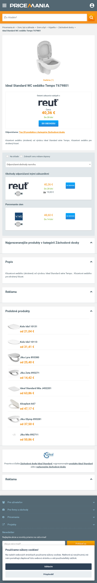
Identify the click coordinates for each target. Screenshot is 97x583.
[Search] (91, 17)
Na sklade (14, 156)
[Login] (92, 6)
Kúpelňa (52, 27)
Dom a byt (41, 27)
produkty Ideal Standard (81, 463)
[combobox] (48, 164)
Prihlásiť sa (81, 543)
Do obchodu (48, 123)
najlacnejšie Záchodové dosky (51, 467)
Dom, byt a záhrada (26, 27)
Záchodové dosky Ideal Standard (36, 463)
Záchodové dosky (66, 27)
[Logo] (48, 102)
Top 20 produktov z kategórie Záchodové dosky (42, 132)
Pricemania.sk (8, 27)
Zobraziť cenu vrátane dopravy (37, 156)
